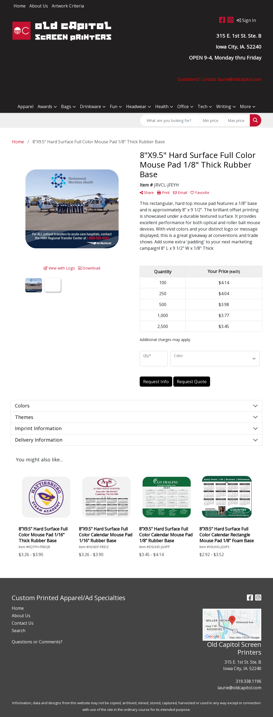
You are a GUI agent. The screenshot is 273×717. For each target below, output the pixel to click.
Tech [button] (202, 106)
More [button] (245, 106)
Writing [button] (223, 106)
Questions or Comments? (37, 642)
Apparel (25, 106)
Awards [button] (45, 106)
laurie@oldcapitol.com (239, 688)
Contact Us (23, 623)
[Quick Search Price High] (237, 120)
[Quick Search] (170, 120)
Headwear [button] (136, 106)
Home (20, 6)
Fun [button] (113, 106)
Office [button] (183, 106)
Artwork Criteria (68, 6)
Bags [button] (66, 106)
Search (18, 630)
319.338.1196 (248, 681)
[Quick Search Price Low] (212, 120)
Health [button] (161, 106)
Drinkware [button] (90, 106)
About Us (38, 6)
